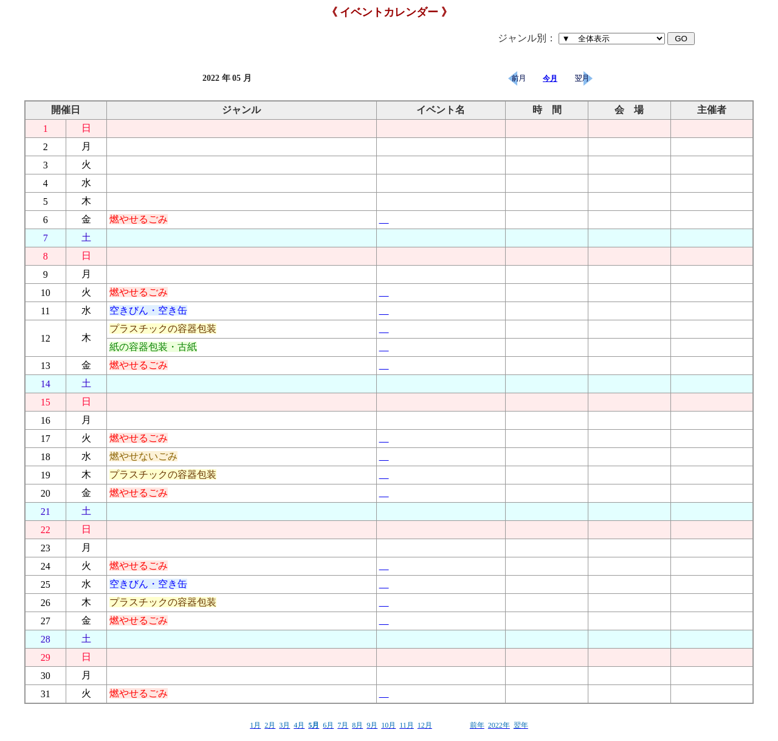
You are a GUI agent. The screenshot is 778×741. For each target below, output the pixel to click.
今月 (550, 78)
